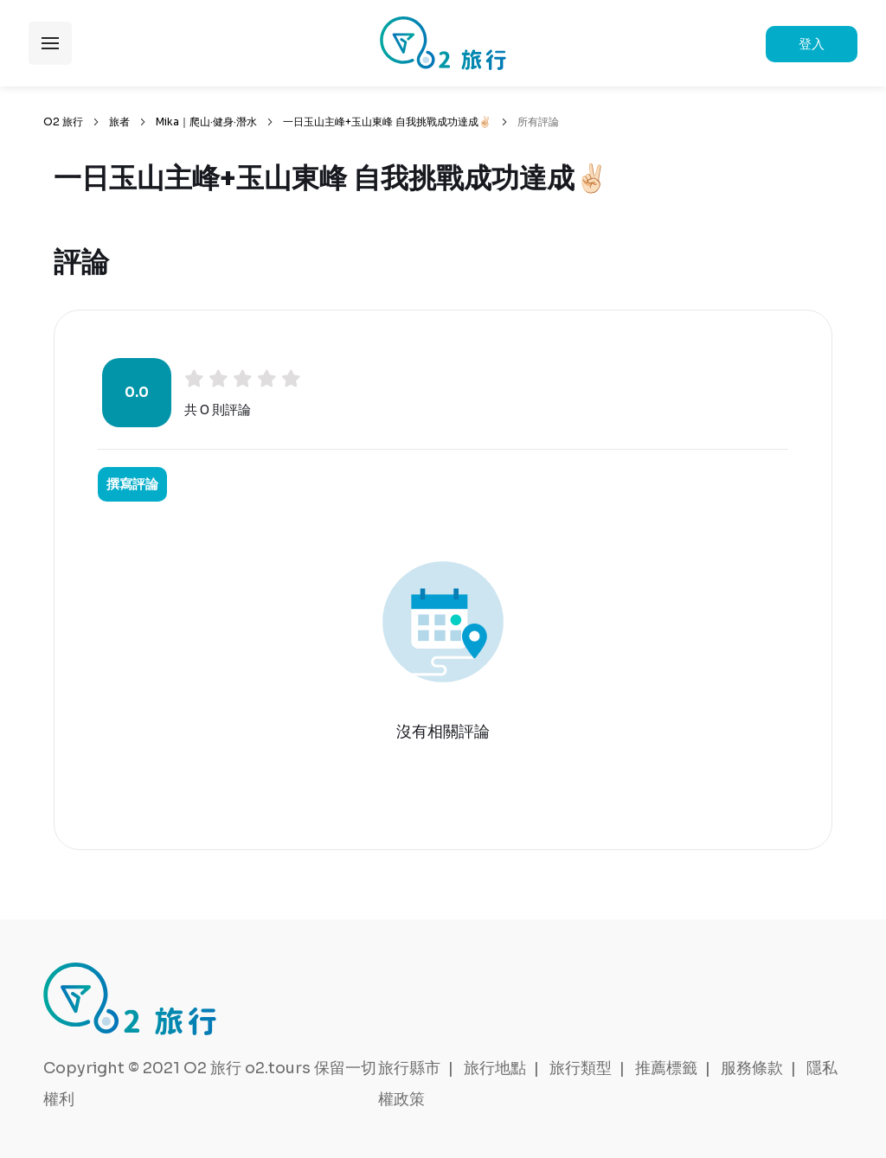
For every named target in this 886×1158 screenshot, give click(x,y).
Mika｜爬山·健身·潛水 (206, 121)
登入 (812, 43)
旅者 (119, 121)
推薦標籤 (666, 1068)
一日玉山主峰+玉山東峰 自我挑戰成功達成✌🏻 (387, 121)
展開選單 (50, 43)
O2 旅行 (63, 121)
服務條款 (752, 1068)
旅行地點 (495, 1068)
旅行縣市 (409, 1068)
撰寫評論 (132, 484)
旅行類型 (580, 1068)
